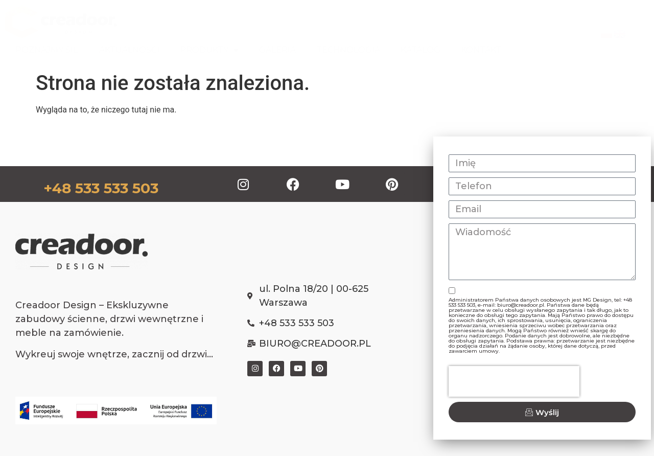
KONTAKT (481, 50)
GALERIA (277, 50)
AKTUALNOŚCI (129, 50)
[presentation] (514, 381)
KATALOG (420, 50)
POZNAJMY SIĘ (47, 50)
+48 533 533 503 (100, 188)
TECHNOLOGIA (348, 50)
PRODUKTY (209, 50)
